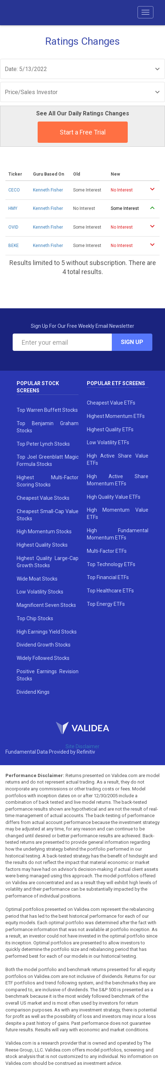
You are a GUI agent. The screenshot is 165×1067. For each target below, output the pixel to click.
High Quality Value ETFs (113, 497)
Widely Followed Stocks (43, 658)
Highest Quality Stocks (42, 545)
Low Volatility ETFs (108, 442)
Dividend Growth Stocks (44, 645)
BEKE (13, 245)
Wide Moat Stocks (37, 579)
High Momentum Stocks (44, 531)
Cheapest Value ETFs (111, 403)
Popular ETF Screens (116, 383)
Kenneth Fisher (48, 190)
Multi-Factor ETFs (107, 551)
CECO (14, 190)
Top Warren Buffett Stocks (47, 410)
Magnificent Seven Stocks (46, 605)
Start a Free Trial (83, 132)
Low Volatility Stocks (40, 592)
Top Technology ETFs (111, 564)
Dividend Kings (33, 692)
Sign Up (132, 342)
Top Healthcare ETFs (110, 591)
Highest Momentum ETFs (116, 416)
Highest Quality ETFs (110, 429)
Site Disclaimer (82, 746)
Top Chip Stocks (35, 618)
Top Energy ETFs (106, 604)
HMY (12, 208)
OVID (13, 227)
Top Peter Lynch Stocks (43, 444)
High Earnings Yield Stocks (47, 632)
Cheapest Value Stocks (43, 498)
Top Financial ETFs (108, 577)
